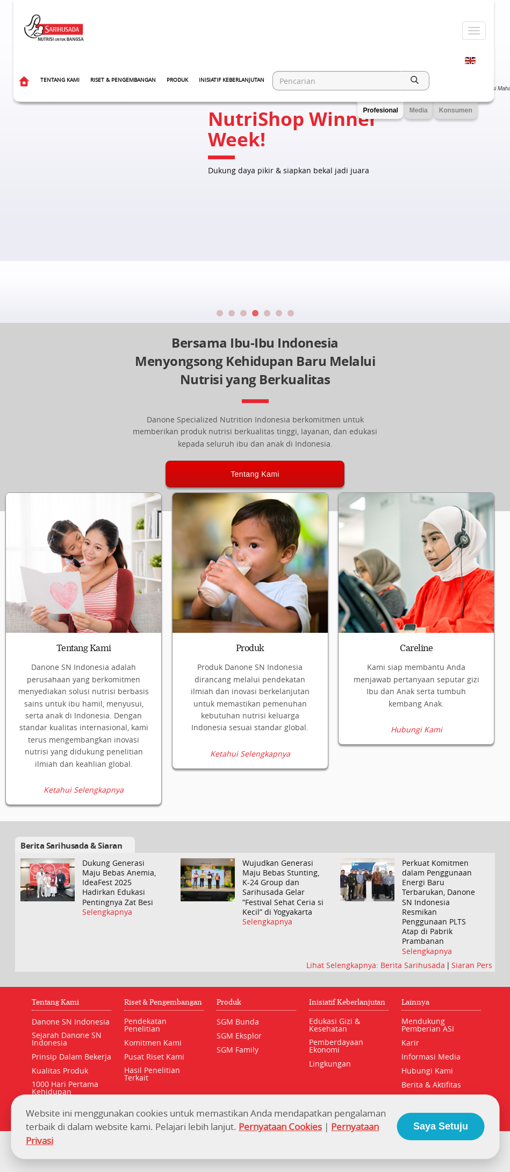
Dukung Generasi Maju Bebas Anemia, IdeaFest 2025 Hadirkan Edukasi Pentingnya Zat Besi (119, 882)
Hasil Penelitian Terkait (152, 1074)
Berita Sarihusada (413, 965)
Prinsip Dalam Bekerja (71, 1056)
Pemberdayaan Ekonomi (336, 1046)
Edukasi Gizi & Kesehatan (334, 1025)
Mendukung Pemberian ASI (427, 1025)
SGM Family (237, 1049)
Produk (177, 79)
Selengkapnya (107, 912)
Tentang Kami (60, 79)
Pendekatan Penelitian (145, 1025)
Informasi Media (431, 1056)
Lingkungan (330, 1063)
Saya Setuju (440, 1126)
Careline (416, 648)
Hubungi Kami (416, 729)
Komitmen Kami (153, 1042)
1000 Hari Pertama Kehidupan (65, 1088)
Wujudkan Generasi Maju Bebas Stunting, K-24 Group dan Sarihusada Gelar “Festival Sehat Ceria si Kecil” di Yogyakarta (283, 887)
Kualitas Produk (60, 1070)
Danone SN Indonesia (71, 1021)
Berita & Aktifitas (431, 1084)
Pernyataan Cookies (280, 1126)
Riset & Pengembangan (123, 79)
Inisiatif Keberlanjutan (231, 79)
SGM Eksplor (239, 1035)
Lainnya (415, 1002)
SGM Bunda (238, 1021)
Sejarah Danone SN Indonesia (67, 1039)
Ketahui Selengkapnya (84, 790)
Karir (410, 1042)
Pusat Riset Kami (154, 1056)
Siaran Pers (471, 965)
